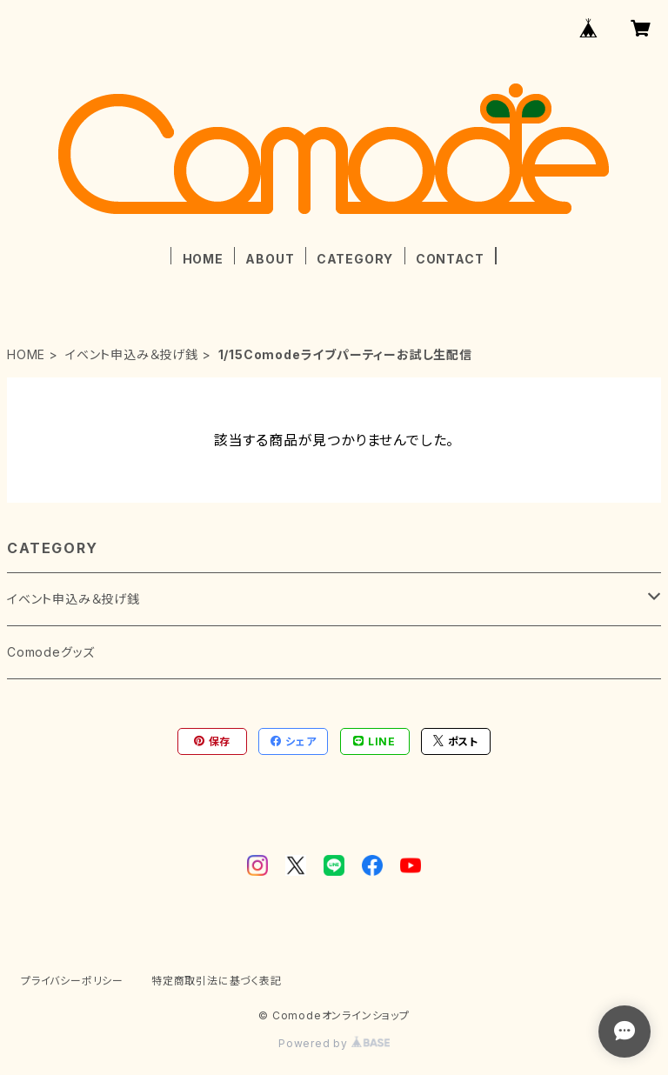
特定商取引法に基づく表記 (216, 980)
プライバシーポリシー (72, 980)
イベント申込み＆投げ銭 (131, 354)
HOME (203, 258)
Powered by (334, 1043)
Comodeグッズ (51, 651)
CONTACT (450, 258)
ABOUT (269, 258)
